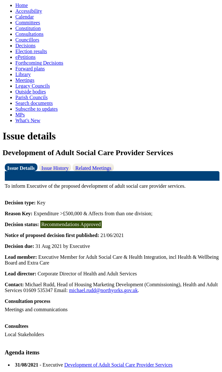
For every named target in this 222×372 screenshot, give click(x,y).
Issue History (55, 168)
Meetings (25, 80)
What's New (27, 120)
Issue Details (21, 168)
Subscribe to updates (36, 109)
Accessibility (28, 11)
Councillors (27, 40)
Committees (27, 22)
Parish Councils (31, 97)
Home (21, 5)
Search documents (34, 103)
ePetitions (25, 57)
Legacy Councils (32, 86)
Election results (31, 51)
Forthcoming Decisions (39, 63)
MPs (20, 114)
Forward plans (30, 68)
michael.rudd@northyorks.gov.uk (103, 290)
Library (23, 74)
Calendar (24, 17)
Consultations (29, 34)
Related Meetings (93, 168)
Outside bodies (30, 91)
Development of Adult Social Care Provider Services (118, 365)
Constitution (28, 28)
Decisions (25, 45)
